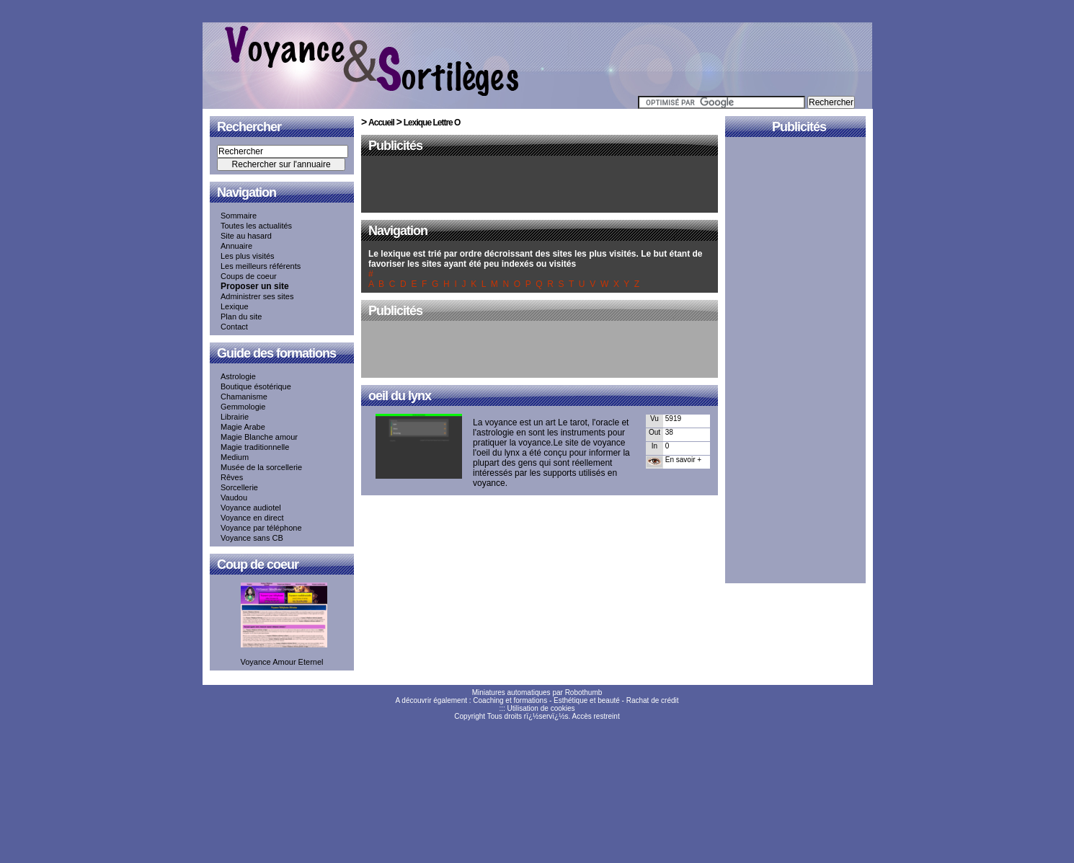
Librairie (235, 416)
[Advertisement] (540, 185)
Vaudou (234, 497)
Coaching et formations (510, 700)
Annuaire (236, 246)
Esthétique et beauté (587, 700)
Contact (234, 326)
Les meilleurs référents (261, 266)
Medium (235, 457)
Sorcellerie (239, 487)
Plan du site (241, 316)
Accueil (381, 123)
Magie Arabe (243, 426)
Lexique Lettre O (432, 123)
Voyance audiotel (251, 507)
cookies (563, 708)
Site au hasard (246, 235)
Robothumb (584, 692)
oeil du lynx (399, 396)
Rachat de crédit (652, 700)
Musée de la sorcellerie (261, 467)
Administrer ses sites (257, 296)
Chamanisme (244, 396)
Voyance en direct (252, 517)
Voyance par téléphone (261, 527)
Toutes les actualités (256, 225)
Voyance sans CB (252, 538)
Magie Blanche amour (259, 437)
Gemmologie (243, 406)
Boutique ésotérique (256, 386)
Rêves (232, 477)
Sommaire (239, 215)
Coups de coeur (249, 276)
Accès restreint (596, 716)
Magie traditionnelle (255, 447)
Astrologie (238, 376)
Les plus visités (248, 256)
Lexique (235, 306)
